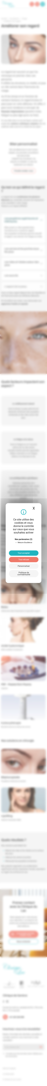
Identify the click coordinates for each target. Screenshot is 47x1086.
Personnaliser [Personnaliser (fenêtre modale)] (24, 566)
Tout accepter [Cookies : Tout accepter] (24, 553)
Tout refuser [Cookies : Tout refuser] (23, 559)
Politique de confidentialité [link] (23, 573)
